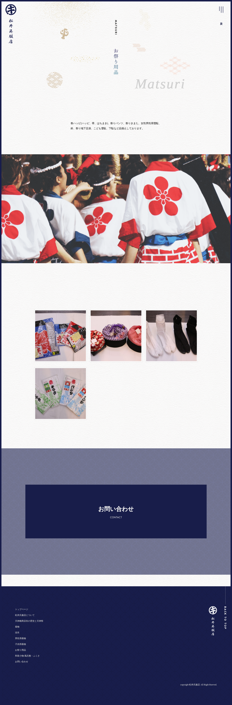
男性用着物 (20, 638)
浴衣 (17, 632)
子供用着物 (20, 644)
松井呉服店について (25, 615)
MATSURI (116, 27)
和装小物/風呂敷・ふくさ (27, 656)
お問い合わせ (21, 661)
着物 (17, 626)
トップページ (21, 609)
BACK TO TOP (225, 617)
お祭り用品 (20, 650)
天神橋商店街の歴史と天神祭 (29, 621)
